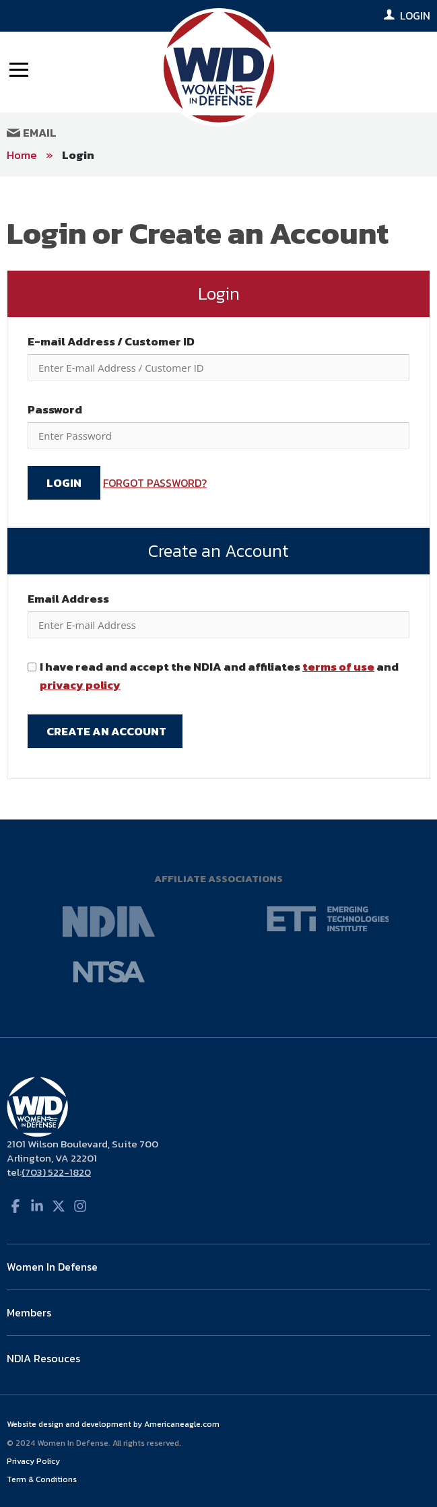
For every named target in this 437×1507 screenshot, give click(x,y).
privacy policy (80, 685)
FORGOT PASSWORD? (155, 483)
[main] (218, 498)
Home (22, 155)
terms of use (338, 666)
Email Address (68, 598)
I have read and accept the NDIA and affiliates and (219, 676)
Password (55, 409)
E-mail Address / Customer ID (111, 341)
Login (78, 155)
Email (32, 132)
